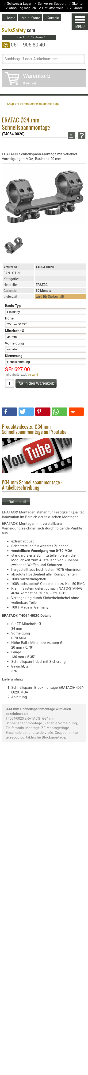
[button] (9, 411)
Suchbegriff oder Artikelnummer (31, 58)
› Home (9, 17)
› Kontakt (52, 17)
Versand (32, 374)
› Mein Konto (29, 17)
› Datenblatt (16, 501)
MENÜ (80, 22)
